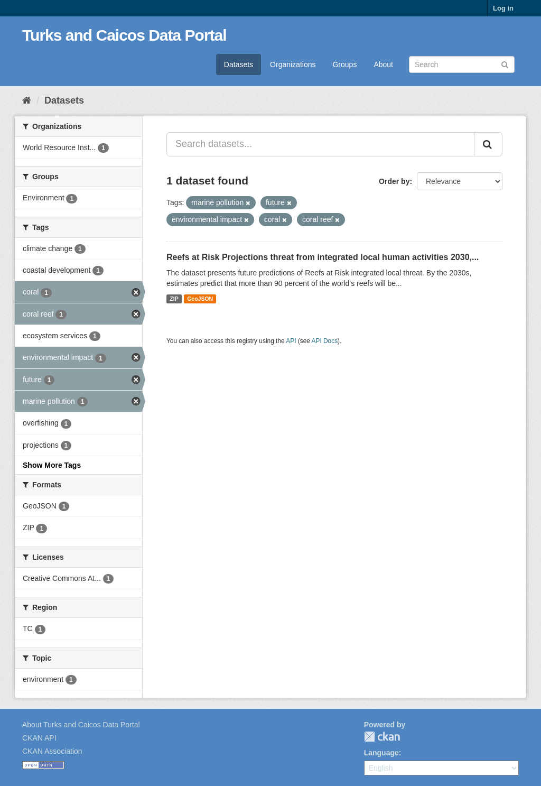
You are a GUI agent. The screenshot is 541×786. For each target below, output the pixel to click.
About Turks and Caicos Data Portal (81, 724)
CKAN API (39, 738)
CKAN (382, 736)
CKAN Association (52, 751)
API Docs (325, 341)
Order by (394, 181)
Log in (503, 8)
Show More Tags (52, 465)
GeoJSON (200, 298)
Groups (344, 64)
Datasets (238, 64)
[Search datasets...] (320, 144)
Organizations (292, 64)
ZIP (174, 298)
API (291, 341)
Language (381, 752)
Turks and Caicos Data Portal (124, 35)
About (383, 64)
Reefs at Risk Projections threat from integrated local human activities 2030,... (322, 257)
